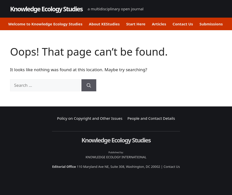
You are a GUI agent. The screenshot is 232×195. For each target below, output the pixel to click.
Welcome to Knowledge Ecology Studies (45, 23)
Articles (159, 23)
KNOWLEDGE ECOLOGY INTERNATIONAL (115, 157)
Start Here (136, 23)
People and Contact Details (151, 118)
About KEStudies (104, 23)
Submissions (211, 23)
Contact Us (183, 23)
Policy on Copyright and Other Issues (89, 118)
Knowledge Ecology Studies (46, 9)
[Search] (88, 85)
